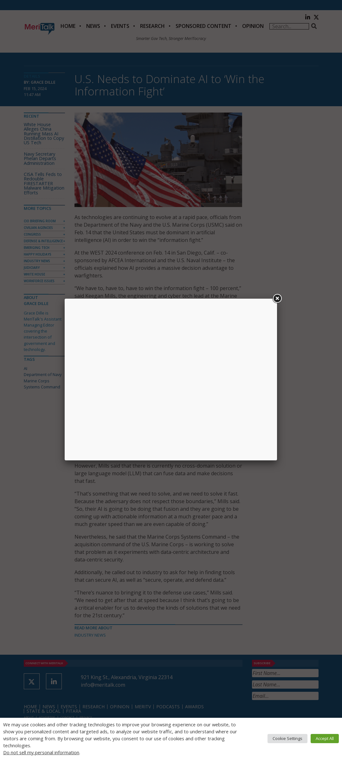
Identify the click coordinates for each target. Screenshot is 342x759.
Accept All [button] (325, 738)
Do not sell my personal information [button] (41, 752)
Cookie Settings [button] (287, 738)
